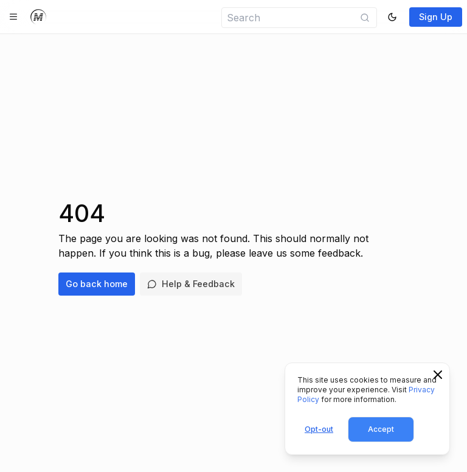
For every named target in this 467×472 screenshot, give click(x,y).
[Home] (38, 17)
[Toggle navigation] (13, 17)
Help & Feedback (191, 284)
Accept (381, 429)
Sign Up (435, 17)
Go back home (97, 284)
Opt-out (319, 429)
